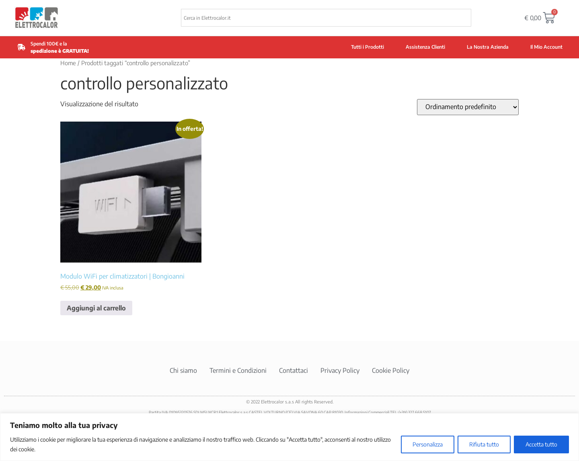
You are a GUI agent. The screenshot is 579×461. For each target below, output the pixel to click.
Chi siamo (183, 370)
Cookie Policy (390, 370)
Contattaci (293, 370)
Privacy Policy (339, 370)
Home (68, 62)
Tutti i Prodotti (367, 47)
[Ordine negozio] (468, 107)
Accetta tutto (541, 444)
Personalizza (428, 444)
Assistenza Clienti (425, 47)
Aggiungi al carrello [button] (96, 308)
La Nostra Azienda (488, 47)
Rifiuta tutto (484, 444)
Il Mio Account (546, 47)
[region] (289, 437)
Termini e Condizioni (238, 370)
